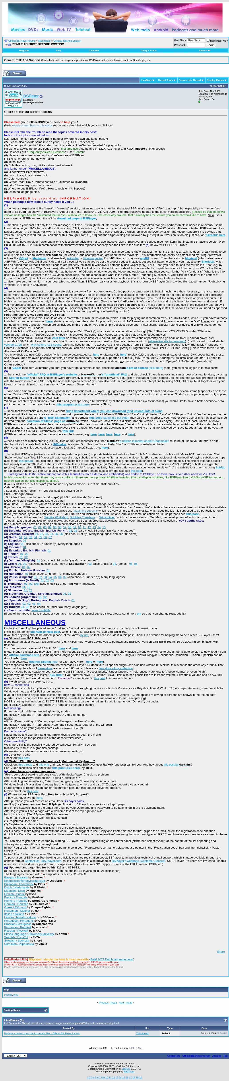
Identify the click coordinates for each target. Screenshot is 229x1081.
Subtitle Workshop (56, 517)
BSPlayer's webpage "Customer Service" (138, 860)
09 (74, 527)
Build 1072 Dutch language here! (111, 959)
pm (139, 613)
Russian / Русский (16, 930)
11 (84, 527)
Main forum (44, 40)
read (16, 994)
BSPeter (31, 96)
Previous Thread (108, 1002)
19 (137, 1077)
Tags (6, 989)
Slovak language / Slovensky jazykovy (29, 934)
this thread (26, 460)
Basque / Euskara (15, 877)
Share (221, 951)
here (24, 658)
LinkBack (146, 80)
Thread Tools (165, 80)
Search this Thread (190, 80)
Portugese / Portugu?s (19, 920)
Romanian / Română (17, 927)
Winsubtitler (107, 517)
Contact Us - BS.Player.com (43, 860)
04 (50, 527)
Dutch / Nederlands (16, 887)
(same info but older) (116, 417)
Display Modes (215, 80)
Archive (216, 1055)
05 (54, 527)
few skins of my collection (116, 668)
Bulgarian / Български (18, 884)
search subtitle (40, 610)
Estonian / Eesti (14, 890)
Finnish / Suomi (14, 894)
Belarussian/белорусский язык (24, 880)
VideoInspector (93, 258)
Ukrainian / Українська (19, 944)
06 (59, 527)
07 (64, 527)
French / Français (15, 897)
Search (204, 50)
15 (104, 527)
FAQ (58, 50)
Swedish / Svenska (16, 940)
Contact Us (173, 1055)
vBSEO (126, 1068)
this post (136, 470)
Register (24, 50)
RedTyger (129, 1071)
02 (40, 527)
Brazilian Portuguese (17, 924)
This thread (142, 1033)
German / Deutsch (16, 904)
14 (99, 527)
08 (69, 527)
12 (89, 527)
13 (94, 527)
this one (44, 764)
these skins (45, 668)
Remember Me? (217, 40)
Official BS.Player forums (21, 40)
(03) (36, 583)
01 (35, 527)
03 (45, 527)
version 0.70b (13, 344)
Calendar (94, 50)
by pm (84, 635)
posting (8, 994)
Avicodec (73, 258)
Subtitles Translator (82, 517)
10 (79, 527)
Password (179, 45)
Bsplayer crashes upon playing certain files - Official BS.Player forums (42, 1033)
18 (133, 1077)
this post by (176, 764)
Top (225, 1055)
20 (140, 1077)
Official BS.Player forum (196, 1055)
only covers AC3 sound (46, 344)
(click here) (139, 367)
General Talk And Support (67, 40)
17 (130, 1077)
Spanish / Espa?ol (16, 937)
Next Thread (125, 1002)
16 (127, 1077)
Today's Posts (148, 50)
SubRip (220, 467)
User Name (180, 40)
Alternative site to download (167, 341)
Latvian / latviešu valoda (20, 917)
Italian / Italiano (14, 914)
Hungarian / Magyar (17, 910)
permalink (219, 86)
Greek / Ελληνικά (15, 907)
